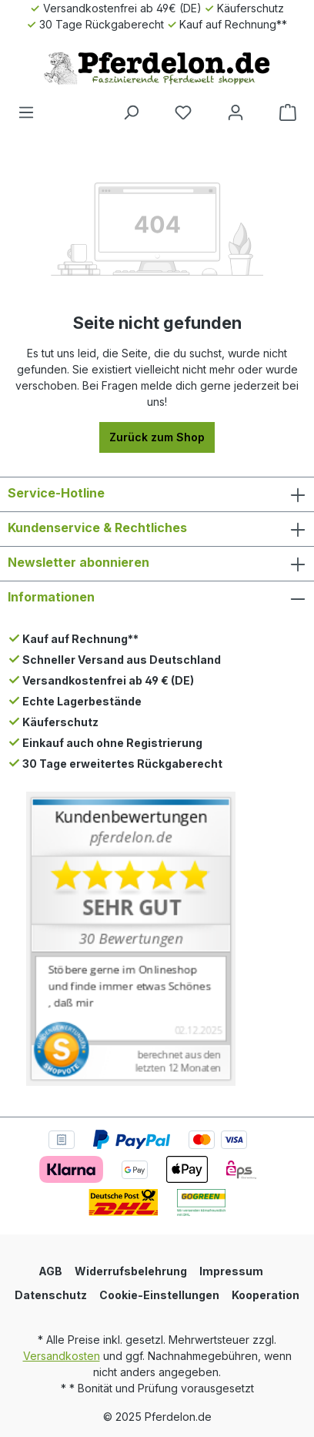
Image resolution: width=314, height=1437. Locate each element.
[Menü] (26, 112)
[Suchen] (130, 112)
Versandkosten (61, 1355)
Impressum (231, 1271)
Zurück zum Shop (157, 437)
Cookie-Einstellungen (159, 1294)
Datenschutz (51, 1294)
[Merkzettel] (183, 112)
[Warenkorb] (287, 112)
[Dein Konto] (235, 112)
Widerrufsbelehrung (131, 1271)
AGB (50, 1271)
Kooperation (265, 1294)
